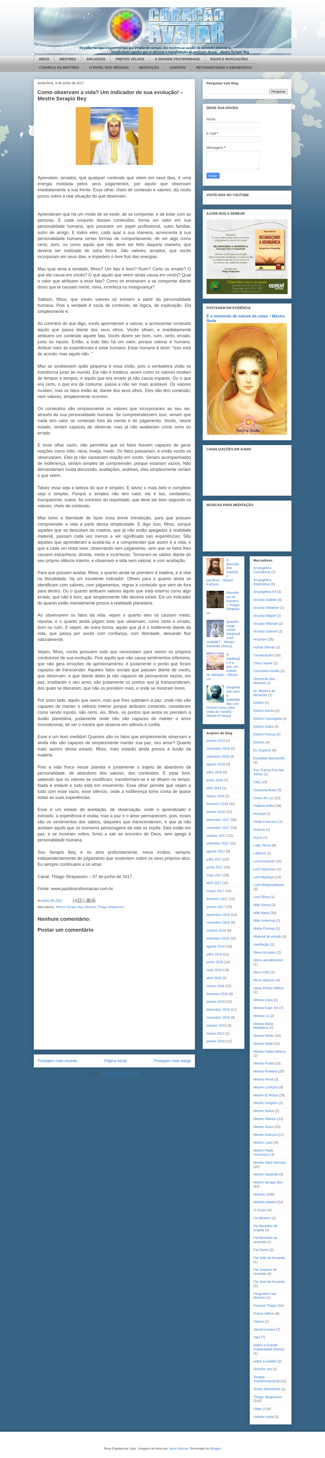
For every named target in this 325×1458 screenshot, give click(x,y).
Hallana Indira (264, 806)
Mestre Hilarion (265, 1119)
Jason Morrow (178, 1448)
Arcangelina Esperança (262, 582)
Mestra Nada (263, 1043)
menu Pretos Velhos (269, 988)
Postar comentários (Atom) (120, 1073)
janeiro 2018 (216, 812)
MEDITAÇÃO (149, 67)
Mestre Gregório (266, 1103)
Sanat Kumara (264, 1329)
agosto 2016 (216, 946)
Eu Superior (262, 750)
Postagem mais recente (57, 1061)
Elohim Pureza (265, 734)
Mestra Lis (261, 1016)
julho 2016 (214, 954)
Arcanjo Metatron (266, 608)
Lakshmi (260, 853)
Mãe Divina (262, 905)
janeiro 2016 (216, 1002)
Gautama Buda (265, 790)
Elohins (259, 742)
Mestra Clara (263, 1000)
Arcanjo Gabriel (265, 600)
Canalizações (264, 655)
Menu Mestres (264, 980)
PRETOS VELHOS (130, 59)
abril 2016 (214, 978)
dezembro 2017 (218, 820)
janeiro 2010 (216, 1041)
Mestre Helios (264, 1111)
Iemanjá (260, 814)
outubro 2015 (217, 1025)
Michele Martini (265, 1202)
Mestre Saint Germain (270, 1162)
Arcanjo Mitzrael (266, 624)
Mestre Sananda (266, 1174)
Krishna (259, 830)
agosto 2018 (216, 764)
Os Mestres (262, 1218)
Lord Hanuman (265, 869)
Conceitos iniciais (267, 671)
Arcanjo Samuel (265, 631)
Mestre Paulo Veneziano (263, 1152)
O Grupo (260, 1210)
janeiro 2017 (216, 907)
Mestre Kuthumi (265, 1135)
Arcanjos (260, 639)
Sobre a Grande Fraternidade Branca (269, 1347)
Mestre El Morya (266, 1095)
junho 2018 (215, 780)
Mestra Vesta (263, 1079)
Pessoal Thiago (265, 1305)
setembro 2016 (218, 938)
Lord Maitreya (264, 877)
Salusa (259, 1321)
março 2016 (215, 986)
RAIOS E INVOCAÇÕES (229, 59)
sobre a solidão (265, 1361)
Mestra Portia (264, 1063)
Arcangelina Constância (262, 570)
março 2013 (215, 1033)
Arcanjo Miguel (265, 616)
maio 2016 (214, 970)
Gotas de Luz (264, 798)
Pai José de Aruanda (269, 1282)
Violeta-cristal (264, 1417)
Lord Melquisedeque (269, 885)
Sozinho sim (263, 1369)
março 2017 (215, 891)
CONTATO (178, 67)
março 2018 (215, 796)
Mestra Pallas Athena (269, 1051)
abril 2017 (214, 883)
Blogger (215, 1448)
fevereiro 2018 (217, 804)
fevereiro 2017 (217, 899)
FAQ (257, 782)
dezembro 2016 (218, 915)
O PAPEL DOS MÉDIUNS (109, 67)
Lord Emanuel (264, 861)
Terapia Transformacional (267, 1379)
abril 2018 (214, 788)
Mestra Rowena (265, 1071)
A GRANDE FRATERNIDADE (177, 59)
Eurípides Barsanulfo (269, 758)
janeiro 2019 (216, 741)
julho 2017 (214, 859)
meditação (261, 944)
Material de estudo (267, 936)
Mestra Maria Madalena (263, 1026)
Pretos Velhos (264, 1313)
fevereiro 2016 (217, 994)
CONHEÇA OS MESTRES (59, 67)
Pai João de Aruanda (269, 1258)
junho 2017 (215, 867)
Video (258, 1409)
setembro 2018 (218, 756)
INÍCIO (44, 59)
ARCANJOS (95, 59)
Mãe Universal (264, 920)
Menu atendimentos (268, 960)
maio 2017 (214, 875)
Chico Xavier (263, 663)
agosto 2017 (216, 851)
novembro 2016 (218, 922)
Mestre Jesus (264, 1127)
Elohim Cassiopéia (268, 719)
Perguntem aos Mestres (265, 1296)
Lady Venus (262, 845)
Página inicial (115, 1061)
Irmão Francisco (266, 822)
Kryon (258, 837)
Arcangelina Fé (265, 592)
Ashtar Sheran (264, 647)
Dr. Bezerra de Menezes (264, 693)
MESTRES (68, 59)
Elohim (259, 703)
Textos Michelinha (267, 1389)
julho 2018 (214, 772)
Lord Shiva (262, 897)
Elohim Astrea (264, 711)
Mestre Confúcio (266, 1087)
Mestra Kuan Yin (266, 1008)
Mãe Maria (262, 913)
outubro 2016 (217, 930)
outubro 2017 (217, 836)
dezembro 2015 (218, 1009)
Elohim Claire (264, 727)
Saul (257, 1337)
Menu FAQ (262, 972)
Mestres (90, 907)
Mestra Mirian (264, 1036)
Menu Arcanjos (265, 952)
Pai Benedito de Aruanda (265, 1240)
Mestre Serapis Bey (69, 907)
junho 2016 (215, 962)
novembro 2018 (218, 748)
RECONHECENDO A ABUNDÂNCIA (224, 67)
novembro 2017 (218, 828)
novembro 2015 (218, 1017)
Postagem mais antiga (172, 1061)
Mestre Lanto (263, 1142)
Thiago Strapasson (110, 907)
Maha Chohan (264, 928)
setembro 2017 (218, 843)
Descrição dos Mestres (264, 681)
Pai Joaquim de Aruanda (265, 1272)
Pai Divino (261, 1250)
